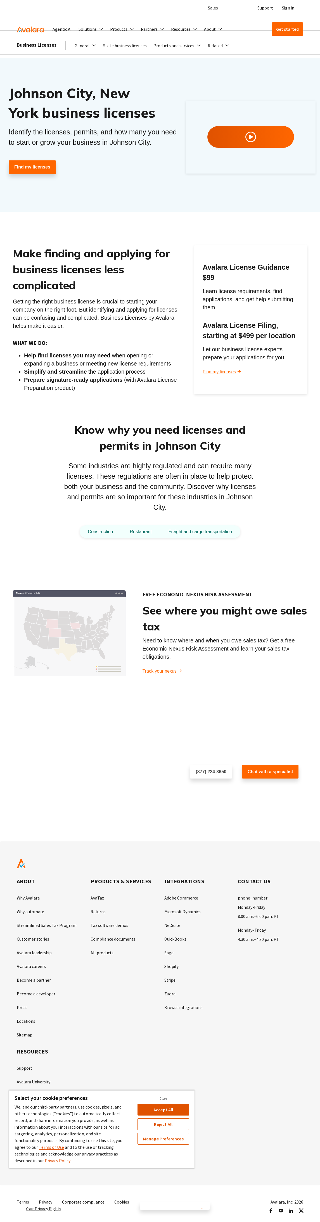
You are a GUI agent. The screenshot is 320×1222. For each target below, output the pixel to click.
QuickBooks (175, 938)
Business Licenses (36, 56)
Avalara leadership (34, 951)
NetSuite (172, 924)
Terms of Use (51, 1147)
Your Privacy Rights (43, 1203)
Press (22, 1005)
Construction (95, 531)
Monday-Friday (252, 907)
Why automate (31, 911)
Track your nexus (160, 671)
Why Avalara (28, 898)
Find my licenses (32, 167)
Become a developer (36, 992)
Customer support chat (264, 789)
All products (102, 951)
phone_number (252, 898)
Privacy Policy (57, 1160)
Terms (23, 1197)
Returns (98, 911)
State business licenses (125, 56)
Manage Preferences (163, 1139)
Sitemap (25, 1032)
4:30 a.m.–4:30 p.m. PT (258, 938)
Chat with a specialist (270, 771)
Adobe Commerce (181, 898)
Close (163, 1098)
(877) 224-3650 (211, 771)
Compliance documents (113, 938)
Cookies (122, 1197)
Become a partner (34, 978)
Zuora (170, 992)
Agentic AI (62, 29)
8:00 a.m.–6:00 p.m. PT (258, 916)
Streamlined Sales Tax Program (47, 924)
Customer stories (33, 938)
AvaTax (97, 898)
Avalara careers (31, 965)
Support (265, 8)
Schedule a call (205, 789)
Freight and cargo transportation (203, 531)
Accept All (163, 1109)
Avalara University (34, 1078)
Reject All (163, 1124)
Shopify (171, 965)
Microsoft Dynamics (182, 911)
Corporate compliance (83, 1197)
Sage (169, 951)
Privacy (45, 1197)
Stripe (170, 978)
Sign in (288, 8)
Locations (26, 1018)
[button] (91, 29)
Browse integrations (183, 1005)
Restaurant (138, 531)
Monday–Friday (252, 929)
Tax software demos (110, 924)
